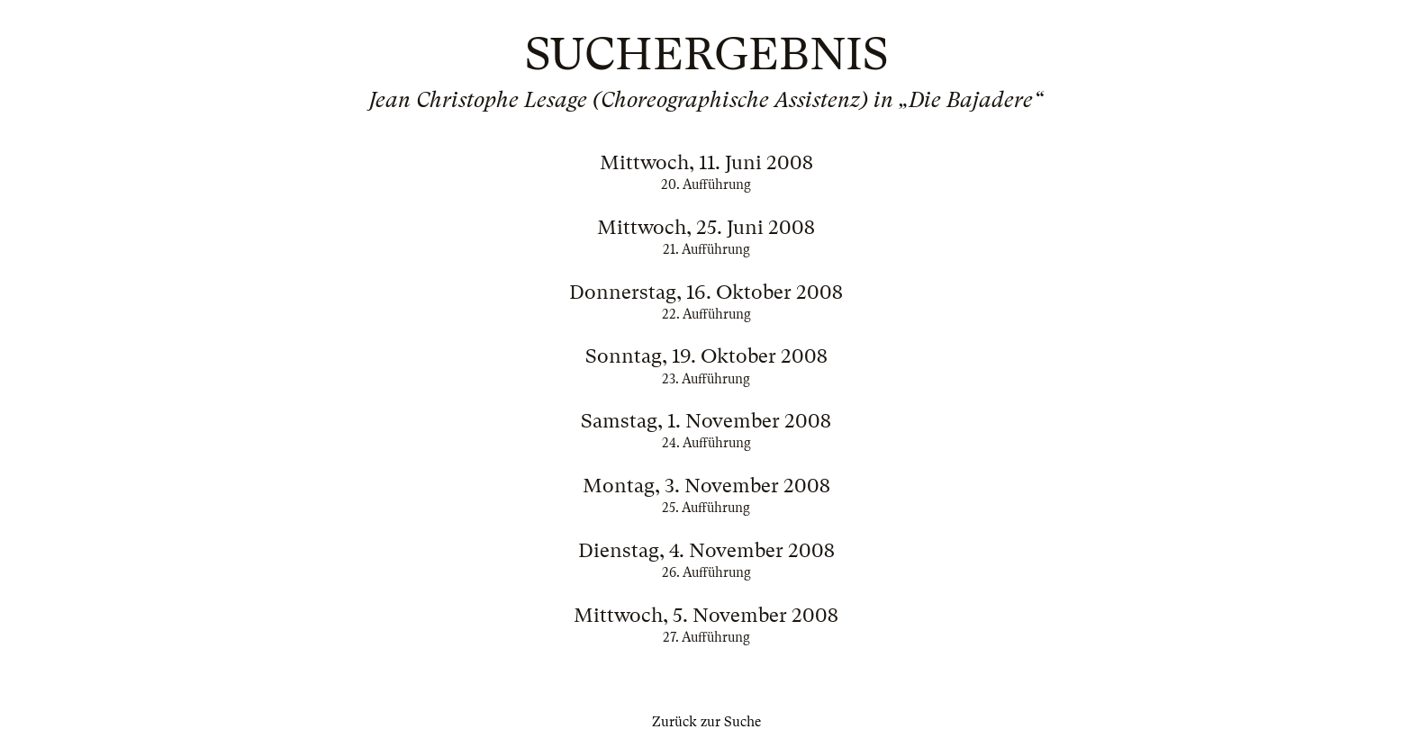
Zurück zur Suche (706, 722)
